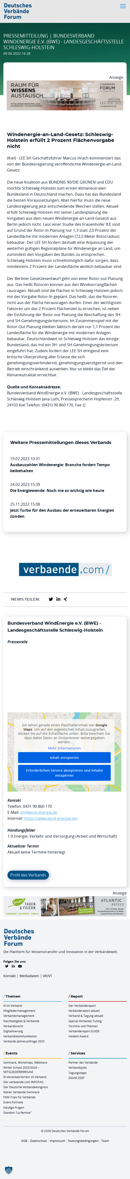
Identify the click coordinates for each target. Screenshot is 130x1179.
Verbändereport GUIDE (84, 1031)
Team (105, 1141)
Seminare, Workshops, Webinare (25, 1062)
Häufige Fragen (13, 1107)
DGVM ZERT (76, 1078)
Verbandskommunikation (20, 1036)
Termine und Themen (82, 1026)
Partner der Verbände (83, 1062)
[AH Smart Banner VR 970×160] (65, 899)
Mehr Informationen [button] (64, 748)
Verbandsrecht (13, 1026)
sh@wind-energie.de (38, 812)
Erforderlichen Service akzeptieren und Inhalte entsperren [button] (64, 773)
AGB (24, 1141)
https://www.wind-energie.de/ (51, 818)
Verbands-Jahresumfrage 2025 (24, 1041)
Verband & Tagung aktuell (85, 1016)
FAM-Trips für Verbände (19, 1097)
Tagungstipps (77, 1073)
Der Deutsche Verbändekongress (25, 1087)
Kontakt (9, 976)
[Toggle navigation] (123, 6)
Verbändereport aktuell (84, 1011)
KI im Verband (12, 1005)
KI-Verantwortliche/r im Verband (24, 1077)
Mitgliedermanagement (19, 1011)
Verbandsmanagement (18, 1016)
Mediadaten (29, 976)
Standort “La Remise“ (17, 1112)
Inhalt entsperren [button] (64, 757)
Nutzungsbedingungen (83, 1141)
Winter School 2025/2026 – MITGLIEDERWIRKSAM (21, 1069)
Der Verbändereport (82, 1005)
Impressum (57, 1141)
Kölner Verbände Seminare (21, 1092)
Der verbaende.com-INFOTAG (23, 1082)
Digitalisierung (13, 1031)
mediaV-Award (78, 1036)
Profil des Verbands (28, 875)
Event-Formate (13, 1102)
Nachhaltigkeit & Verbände (21, 1021)
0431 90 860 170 (37, 806)
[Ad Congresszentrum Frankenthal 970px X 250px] (65, 83)
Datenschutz (38, 1141)
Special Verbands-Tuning (85, 1021)
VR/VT (47, 976)
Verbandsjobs (77, 1067)
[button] (8, 1170)
